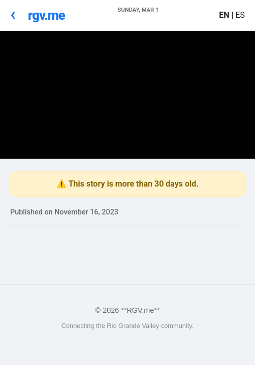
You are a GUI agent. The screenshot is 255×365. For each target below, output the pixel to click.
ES (240, 15)
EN (225, 15)
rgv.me (46, 15)
